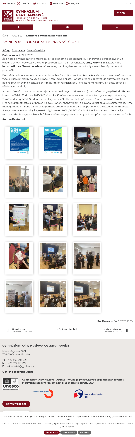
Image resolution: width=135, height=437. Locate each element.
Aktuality (17, 35)
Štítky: (6, 50)
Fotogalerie (18, 50)
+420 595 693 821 (16, 360)
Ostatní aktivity (36, 50)
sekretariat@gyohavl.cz (20, 366)
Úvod (5, 35)
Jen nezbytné (69, 432)
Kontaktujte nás (19, 404)
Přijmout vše (51, 432)
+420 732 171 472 (16, 363)
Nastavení (85, 432)
